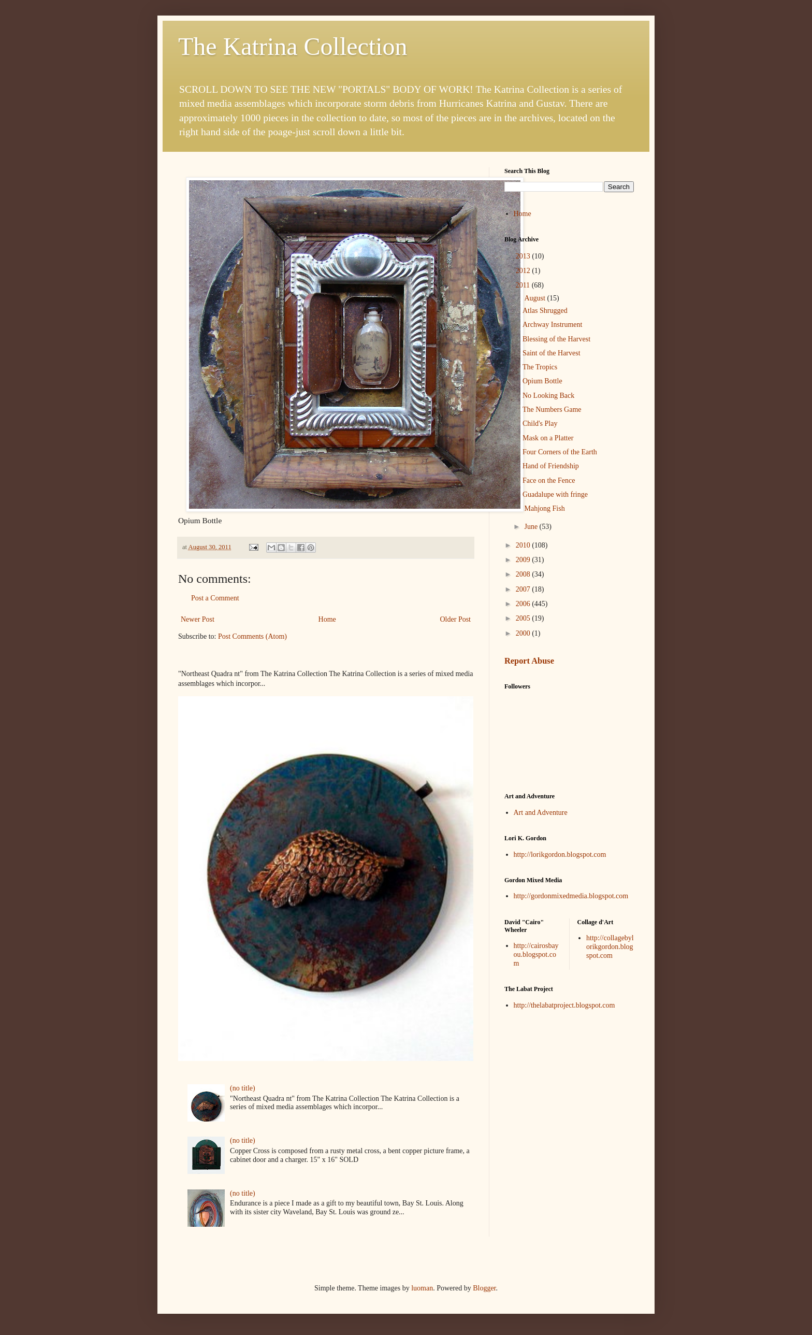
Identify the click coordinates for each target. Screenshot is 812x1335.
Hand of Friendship (551, 466)
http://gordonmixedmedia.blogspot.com (571, 896)
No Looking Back (548, 395)
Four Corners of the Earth (560, 452)
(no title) (242, 1088)
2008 (524, 574)
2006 (524, 604)
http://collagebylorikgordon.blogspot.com (610, 946)
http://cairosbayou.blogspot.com (536, 954)
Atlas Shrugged (545, 310)
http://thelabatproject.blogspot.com (564, 1005)
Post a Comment (215, 598)
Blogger (484, 1288)
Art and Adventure (541, 812)
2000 (524, 633)
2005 (524, 618)
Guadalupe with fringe (555, 494)
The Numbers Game (552, 409)
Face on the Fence (549, 480)
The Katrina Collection (293, 46)
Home (327, 619)
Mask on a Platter (548, 438)
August (535, 298)
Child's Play (540, 423)
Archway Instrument (552, 324)
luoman (422, 1288)
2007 (524, 589)
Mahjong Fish (544, 508)
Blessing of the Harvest (556, 339)
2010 (524, 545)
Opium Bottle (542, 381)
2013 (524, 256)
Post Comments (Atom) (252, 636)
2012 (524, 271)
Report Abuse (529, 661)
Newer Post (197, 619)
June (531, 526)
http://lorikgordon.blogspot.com (560, 854)
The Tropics (540, 367)
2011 (524, 285)
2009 (524, 560)
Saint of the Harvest (552, 353)
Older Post (455, 619)
